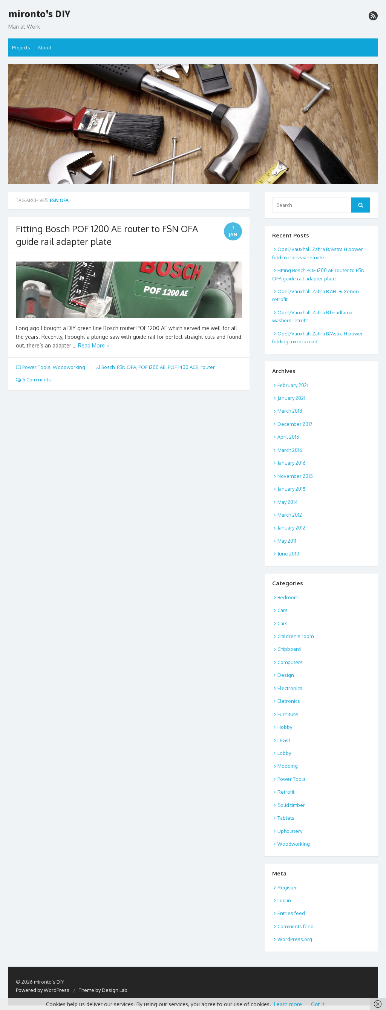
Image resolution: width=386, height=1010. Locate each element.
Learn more (288, 1004)
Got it (318, 1004)
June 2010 (288, 554)
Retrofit (285, 792)
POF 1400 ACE (183, 367)
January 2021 (291, 398)
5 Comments (33, 379)
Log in (284, 900)
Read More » (93, 345)
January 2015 (291, 489)
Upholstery (289, 831)
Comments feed (295, 926)
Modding (287, 766)
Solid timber (291, 805)
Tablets (285, 818)
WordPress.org (294, 939)
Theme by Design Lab (103, 990)
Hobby (284, 727)
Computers (290, 662)
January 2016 (291, 463)
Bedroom (287, 597)
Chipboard (289, 649)
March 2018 (289, 411)
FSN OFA (126, 367)
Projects (21, 47)
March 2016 (289, 450)
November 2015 (295, 476)
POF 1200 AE (151, 367)
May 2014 (287, 502)
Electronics (289, 688)
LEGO (283, 740)
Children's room (295, 636)
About (44, 47)
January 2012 (291, 528)
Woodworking (69, 367)
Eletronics (288, 701)
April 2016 (288, 437)
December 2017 (294, 424)
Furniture (287, 714)
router (208, 367)
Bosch (108, 367)
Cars (282, 610)
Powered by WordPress (42, 990)
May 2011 (286, 541)
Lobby (284, 753)
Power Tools (36, 367)
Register (287, 888)
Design (285, 675)
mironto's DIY (39, 14)
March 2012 (289, 515)
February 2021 (292, 385)
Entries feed (291, 913)
